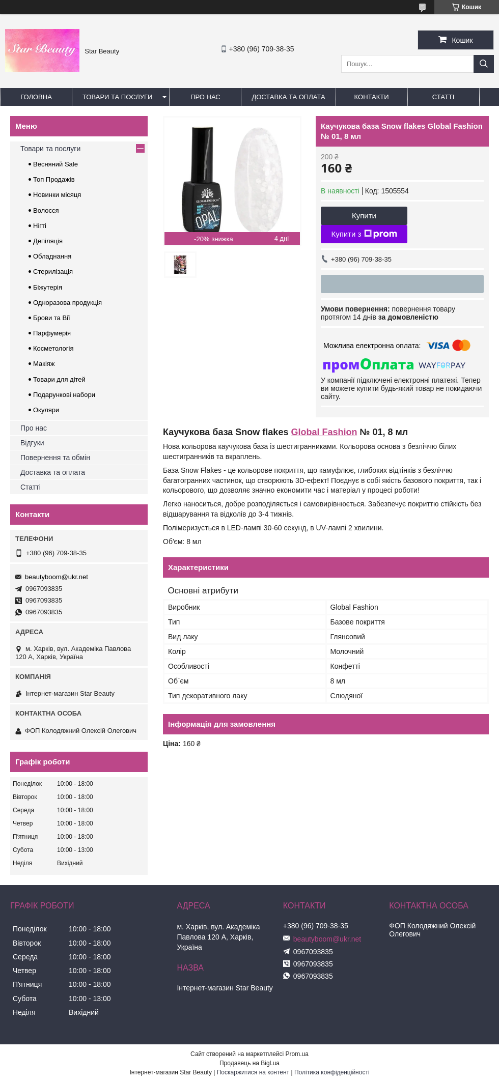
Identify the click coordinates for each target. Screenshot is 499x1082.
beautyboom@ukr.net (56, 577)
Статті (443, 97)
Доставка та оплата (288, 97)
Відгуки (32, 443)
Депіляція (48, 241)
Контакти (371, 97)
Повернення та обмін (55, 457)
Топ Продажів (54, 179)
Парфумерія (52, 333)
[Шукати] (484, 64)
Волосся (46, 210)
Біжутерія (47, 287)
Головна (36, 97)
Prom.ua (297, 1054)
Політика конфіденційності (332, 1072)
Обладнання (52, 256)
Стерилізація (53, 271)
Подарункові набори (64, 394)
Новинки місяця (57, 194)
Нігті (39, 226)
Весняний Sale (55, 164)
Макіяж (44, 363)
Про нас (205, 97)
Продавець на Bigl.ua (249, 1063)
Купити (364, 215)
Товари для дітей (59, 379)
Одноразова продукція (67, 302)
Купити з (364, 234)
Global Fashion (324, 432)
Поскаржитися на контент (253, 1072)
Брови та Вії (51, 318)
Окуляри (46, 410)
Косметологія (53, 348)
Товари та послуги (117, 97)
